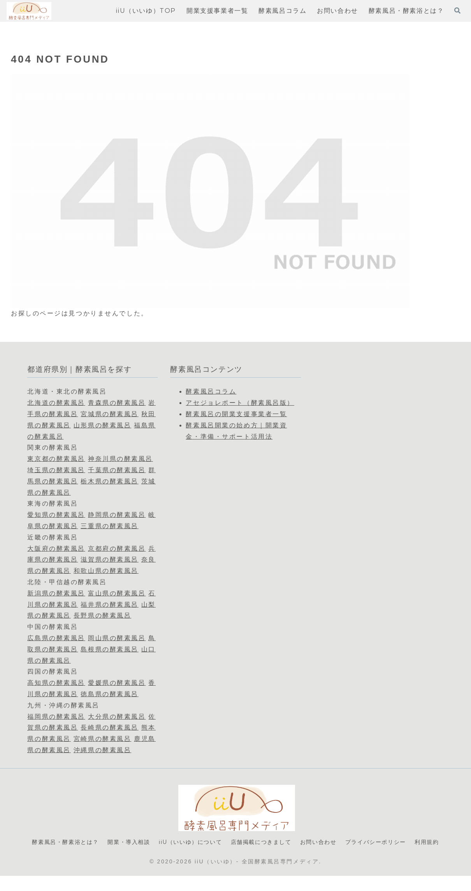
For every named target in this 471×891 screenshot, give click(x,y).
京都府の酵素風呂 (117, 548)
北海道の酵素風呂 (56, 402)
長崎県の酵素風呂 (109, 727)
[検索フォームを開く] (457, 10)
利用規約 (235, 856)
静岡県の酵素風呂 (117, 514)
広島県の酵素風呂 (56, 638)
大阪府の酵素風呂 (56, 548)
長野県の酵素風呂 (102, 615)
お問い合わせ (345, 842)
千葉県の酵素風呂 (117, 470)
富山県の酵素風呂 (117, 593)
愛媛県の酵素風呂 (117, 682)
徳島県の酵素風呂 (109, 694)
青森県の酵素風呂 (117, 402)
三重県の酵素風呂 (109, 526)
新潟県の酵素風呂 (56, 593)
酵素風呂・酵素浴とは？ (65, 842)
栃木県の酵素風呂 (109, 481)
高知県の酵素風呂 (56, 682)
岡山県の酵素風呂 (117, 638)
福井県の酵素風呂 (109, 604)
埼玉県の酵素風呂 (56, 470)
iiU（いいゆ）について (203, 842)
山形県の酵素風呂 (102, 425)
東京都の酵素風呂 (56, 458)
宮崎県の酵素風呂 (102, 738)
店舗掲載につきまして (282, 842)
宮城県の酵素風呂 (109, 414)
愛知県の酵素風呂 (56, 514)
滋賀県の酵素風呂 (109, 559)
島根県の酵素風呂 (109, 649)
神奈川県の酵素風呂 (120, 458)
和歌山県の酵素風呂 (106, 570)
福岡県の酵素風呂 (56, 716)
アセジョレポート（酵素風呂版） (240, 402)
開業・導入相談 (136, 842)
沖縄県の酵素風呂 (102, 750)
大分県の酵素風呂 (117, 716)
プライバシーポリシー (409, 842)
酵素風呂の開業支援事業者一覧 (236, 414)
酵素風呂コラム (211, 391)
